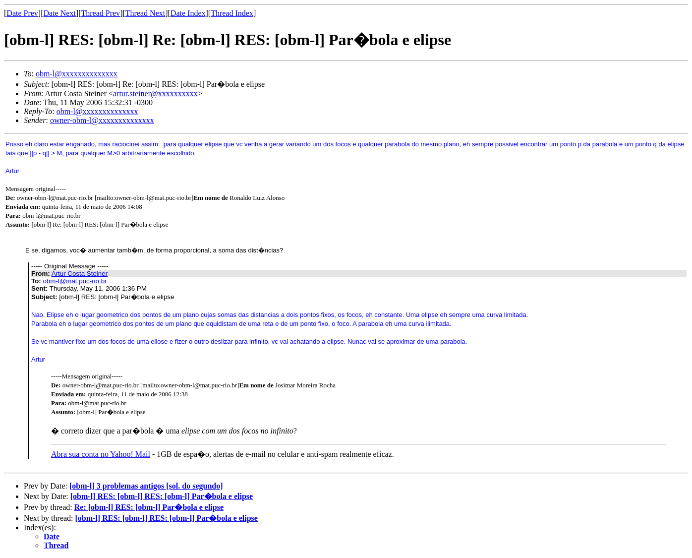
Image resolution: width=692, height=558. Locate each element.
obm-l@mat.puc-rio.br (75, 281)
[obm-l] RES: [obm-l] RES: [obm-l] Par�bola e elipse (161, 496)
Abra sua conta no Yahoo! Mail (100, 454)
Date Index (188, 13)
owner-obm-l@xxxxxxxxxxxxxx (102, 120)
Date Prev (22, 13)
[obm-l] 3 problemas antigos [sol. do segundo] (146, 486)
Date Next (60, 13)
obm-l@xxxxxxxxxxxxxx (76, 73)
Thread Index (232, 13)
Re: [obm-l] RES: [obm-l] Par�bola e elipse (149, 507)
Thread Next (145, 13)
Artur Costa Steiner (80, 273)
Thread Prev (100, 13)
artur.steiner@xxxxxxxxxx (155, 93)
